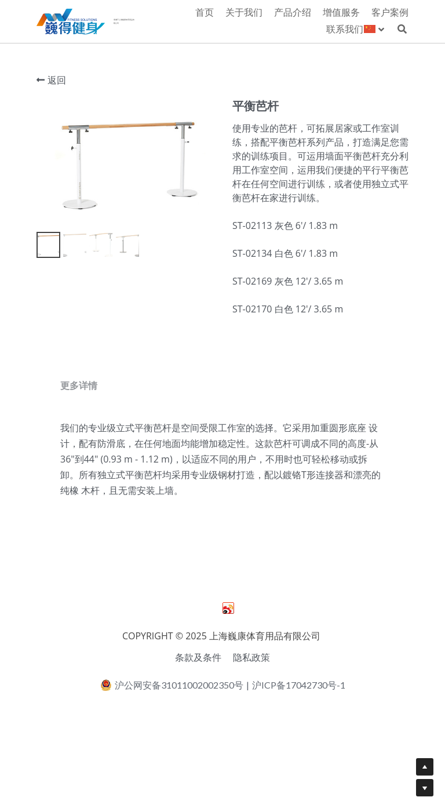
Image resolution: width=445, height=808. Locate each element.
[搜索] (402, 29)
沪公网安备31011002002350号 (171, 732)
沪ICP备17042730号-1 (298, 731)
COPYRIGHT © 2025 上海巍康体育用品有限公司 (222, 682)
